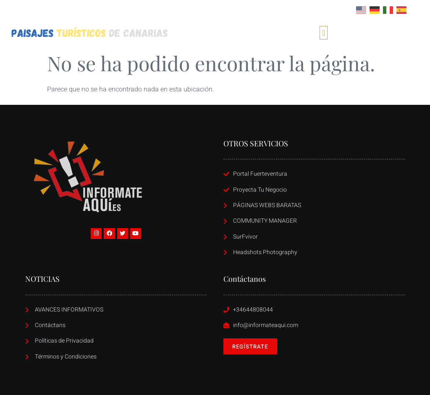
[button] (324, 32)
